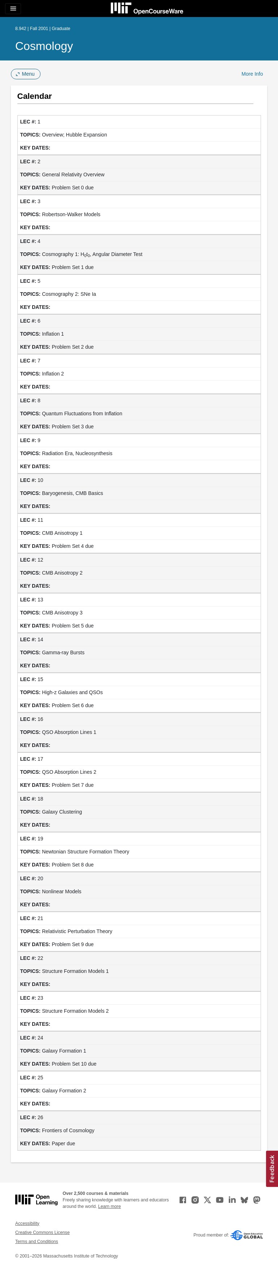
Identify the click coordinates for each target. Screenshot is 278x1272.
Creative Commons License (42, 1232)
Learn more (109, 1206)
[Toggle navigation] (13, 8)
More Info (252, 74)
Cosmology (44, 46)
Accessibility (27, 1223)
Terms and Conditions (36, 1241)
